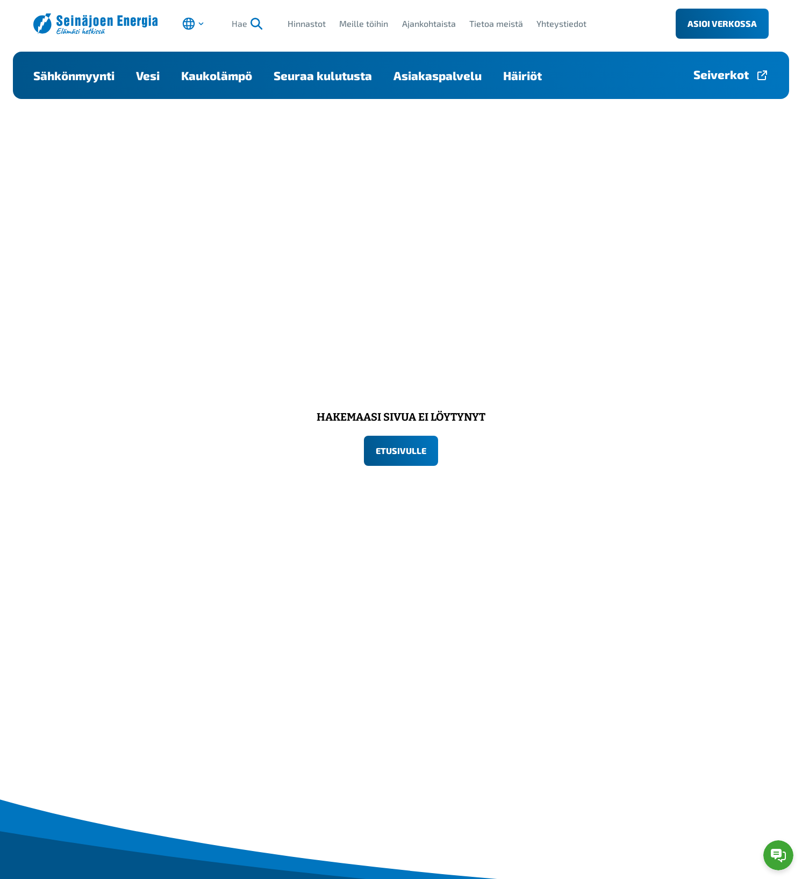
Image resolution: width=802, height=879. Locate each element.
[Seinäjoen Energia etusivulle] (95, 23)
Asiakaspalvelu (437, 75)
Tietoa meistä (496, 23)
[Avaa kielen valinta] (193, 24)
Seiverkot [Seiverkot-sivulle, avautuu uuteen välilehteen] (721, 74)
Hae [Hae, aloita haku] (247, 24)
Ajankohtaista (429, 23)
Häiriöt (522, 75)
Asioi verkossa (722, 23)
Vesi (148, 75)
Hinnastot (307, 23)
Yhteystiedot (561, 23)
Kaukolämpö (216, 75)
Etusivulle (401, 450)
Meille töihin (363, 23)
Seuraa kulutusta (323, 75)
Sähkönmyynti (73, 75)
